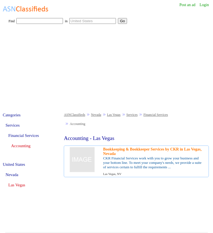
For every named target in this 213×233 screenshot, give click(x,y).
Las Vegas (114, 115)
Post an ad (187, 5)
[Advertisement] (106, 71)
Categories (12, 115)
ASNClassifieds (74, 115)
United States (14, 164)
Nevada (96, 115)
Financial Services (155, 115)
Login (204, 5)
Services (132, 115)
